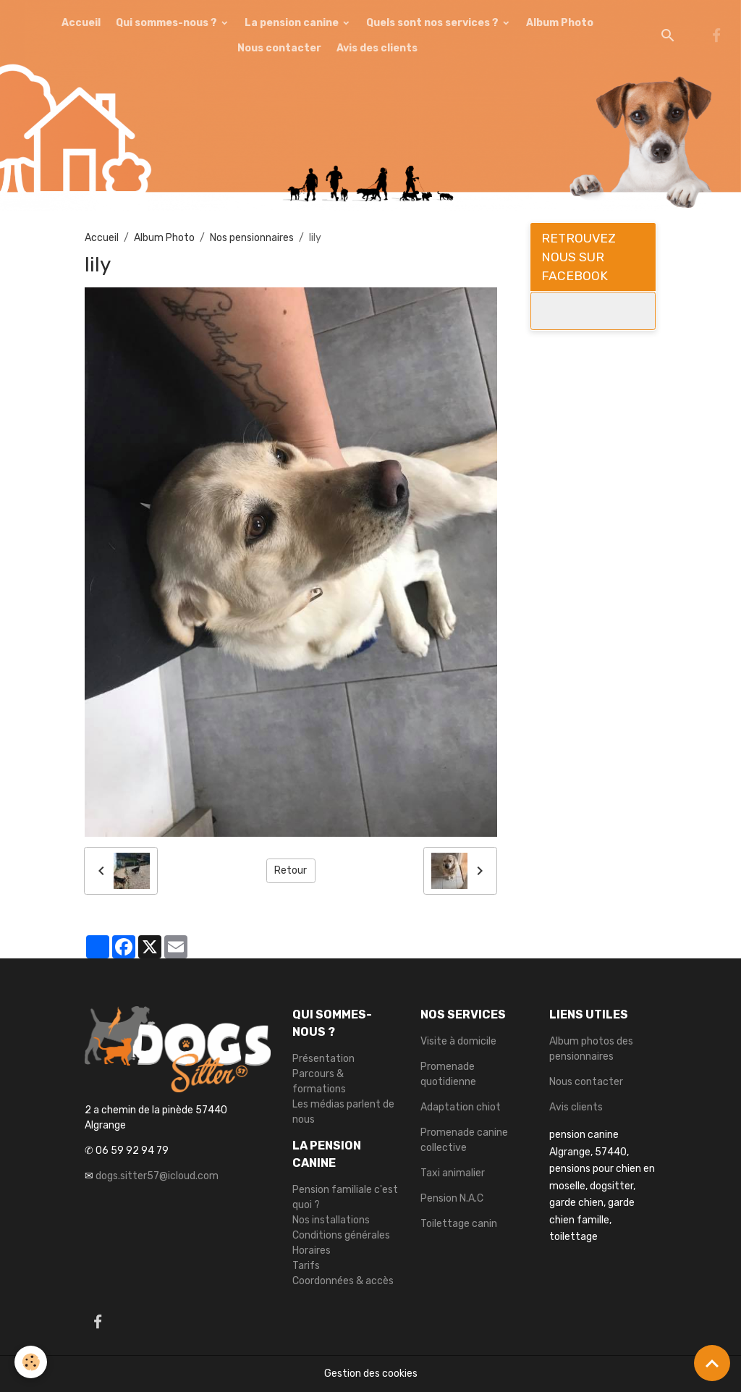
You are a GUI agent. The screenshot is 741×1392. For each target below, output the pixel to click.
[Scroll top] (712, 1363)
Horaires (311, 1250)
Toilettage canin (458, 1224)
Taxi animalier (452, 1173)
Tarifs (306, 1266)
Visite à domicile (458, 1041)
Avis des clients (377, 48)
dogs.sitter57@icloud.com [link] (157, 1176)
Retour (290, 870)
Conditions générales (341, 1235)
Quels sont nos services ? (433, 23)
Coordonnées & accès (343, 1281)
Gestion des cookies (371, 1373)
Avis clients (576, 1107)
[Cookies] (30, 1362)
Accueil (81, 23)
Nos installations (331, 1220)
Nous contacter (279, 48)
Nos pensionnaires (252, 238)
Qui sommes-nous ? (167, 23)
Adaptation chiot (460, 1107)
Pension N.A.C (451, 1198)
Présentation (323, 1059)
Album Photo (559, 23)
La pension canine (293, 23)
